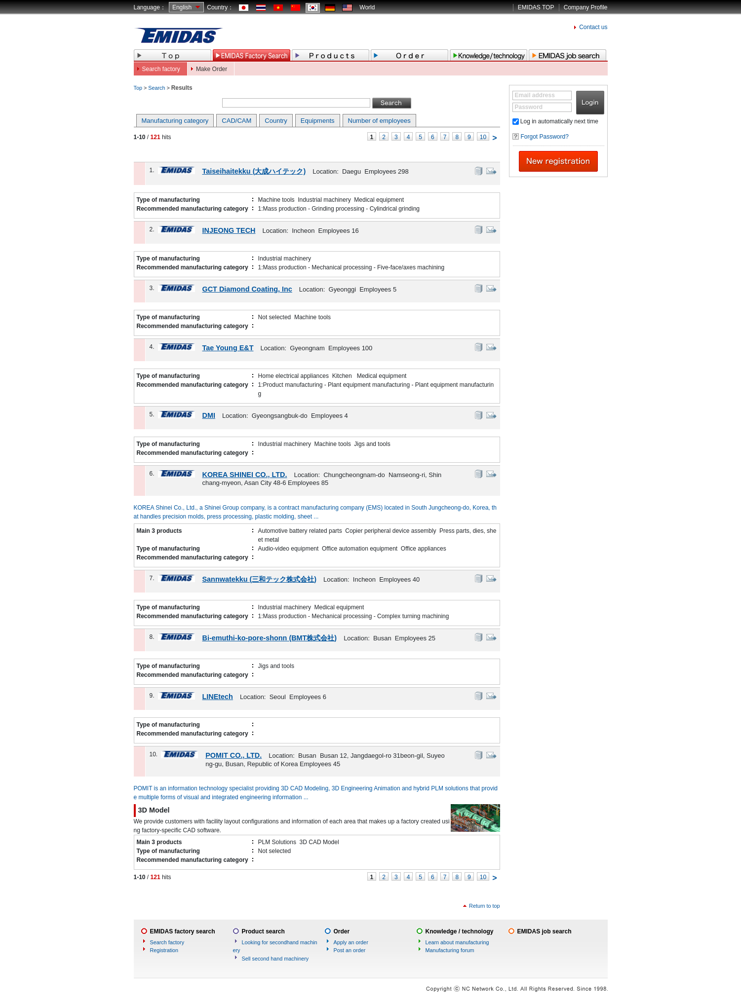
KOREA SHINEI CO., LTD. (244, 475)
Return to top (484, 906)
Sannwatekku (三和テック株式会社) (259, 579)
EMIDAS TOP (536, 7)
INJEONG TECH (229, 230)
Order (342, 931)
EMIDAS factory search (182, 931)
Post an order (350, 950)
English (182, 7)
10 (483, 137)
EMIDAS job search (544, 931)
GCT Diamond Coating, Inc (247, 289)
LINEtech (217, 697)
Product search (263, 931)
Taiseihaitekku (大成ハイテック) (254, 171)
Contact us (593, 27)
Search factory (161, 69)
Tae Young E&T (228, 348)
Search (156, 88)
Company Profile (586, 7)
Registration (164, 950)
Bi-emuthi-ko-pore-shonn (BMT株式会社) (269, 638)
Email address (535, 95)
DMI (208, 415)
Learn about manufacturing (457, 942)
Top (138, 88)
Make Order (211, 69)
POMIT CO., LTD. (233, 755)
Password (529, 107)
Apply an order (351, 942)
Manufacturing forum (450, 950)
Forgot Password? (545, 136)
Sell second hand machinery (275, 959)
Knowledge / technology (460, 931)
